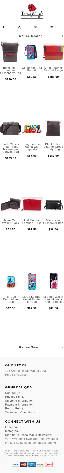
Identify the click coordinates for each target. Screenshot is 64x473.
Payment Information (19, 404)
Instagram (12, 431)
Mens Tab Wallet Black (10, 221)
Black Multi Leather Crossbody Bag (10, 70)
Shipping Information (19, 400)
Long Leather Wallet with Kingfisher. (32, 147)
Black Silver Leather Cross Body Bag (53, 147)
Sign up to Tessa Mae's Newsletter (29, 434)
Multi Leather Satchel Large (53, 69)
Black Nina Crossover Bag (53, 221)
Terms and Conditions (20, 412)
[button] (3, 27)
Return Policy (14, 408)
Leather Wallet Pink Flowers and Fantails (53, 299)
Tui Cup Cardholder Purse (10, 299)
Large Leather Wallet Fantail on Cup (32, 299)
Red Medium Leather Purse (32, 221)
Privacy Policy (15, 396)
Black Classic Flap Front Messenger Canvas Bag (10, 148)
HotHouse (33, 456)
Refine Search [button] (41, 36)
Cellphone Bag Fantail (32, 69)
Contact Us (12, 392)
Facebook (11, 427)
